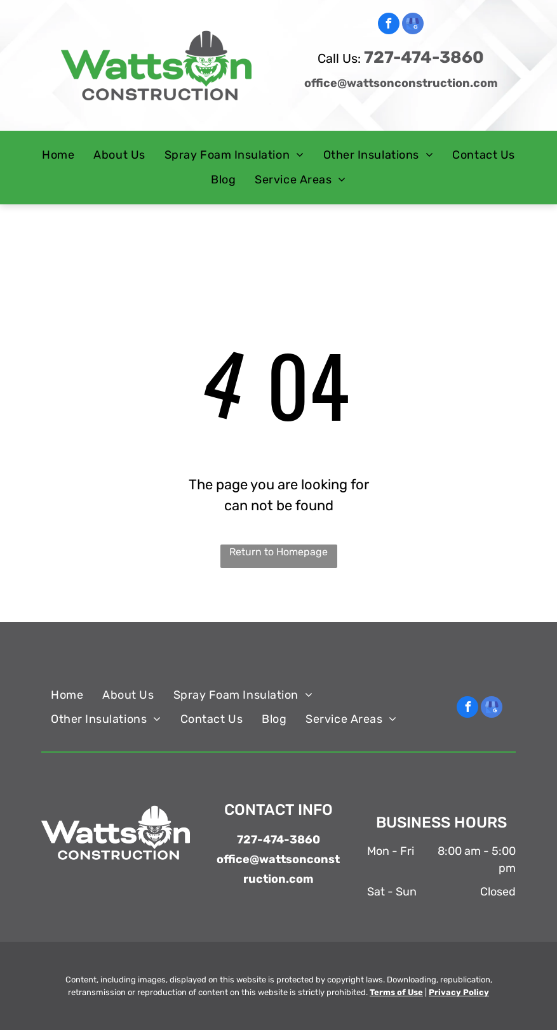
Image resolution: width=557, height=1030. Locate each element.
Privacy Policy (459, 992)
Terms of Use (396, 992)
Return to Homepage (278, 552)
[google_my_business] (413, 25)
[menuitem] (58, 155)
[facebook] (388, 25)
